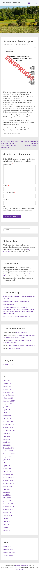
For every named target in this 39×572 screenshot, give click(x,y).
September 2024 (9, 430)
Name (6, 185)
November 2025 (8, 395)
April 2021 (6, 527)
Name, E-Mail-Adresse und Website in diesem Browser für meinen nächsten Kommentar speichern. (18, 211)
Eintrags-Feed (8, 549)
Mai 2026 (6, 380)
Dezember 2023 (8, 448)
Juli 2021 (6, 518)
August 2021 (7, 515)
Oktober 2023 (8, 451)
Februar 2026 (7, 389)
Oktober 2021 (8, 510)
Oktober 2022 (8, 480)
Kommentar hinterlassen (13, 133)
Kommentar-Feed (9, 552)
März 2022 (7, 498)
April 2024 (6, 442)
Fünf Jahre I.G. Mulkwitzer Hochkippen (16, 316)
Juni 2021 (6, 521)
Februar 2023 (7, 468)
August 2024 (7, 433)
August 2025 (7, 404)
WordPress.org (8, 555)
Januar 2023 (7, 471)
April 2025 (6, 410)
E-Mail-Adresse (9, 192)
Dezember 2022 (8, 474)
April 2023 (6, 465)
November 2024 (9, 424)
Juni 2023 (6, 460)
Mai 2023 (6, 463)
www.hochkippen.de (11, 3)
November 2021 (8, 507)
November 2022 (9, 477)
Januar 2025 (7, 418)
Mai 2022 (6, 492)
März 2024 (7, 445)
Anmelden (7, 546)
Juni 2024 (6, 436)
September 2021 (9, 512)
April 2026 (7, 383)
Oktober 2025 (8, 398)
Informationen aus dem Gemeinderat (16, 301)
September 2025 (9, 401)
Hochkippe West (9, 304)
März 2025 (7, 413)
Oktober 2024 (8, 427)
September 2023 (9, 454)
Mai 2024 (6, 439)
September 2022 (9, 483)
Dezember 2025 (8, 392)
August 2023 (7, 457)
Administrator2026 (24, 44)
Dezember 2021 (8, 504)
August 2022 (7, 486)
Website (6, 199)
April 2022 (7, 495)
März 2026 (7, 386)
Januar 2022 (7, 501)
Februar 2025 (7, 416)
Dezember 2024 (8, 421)
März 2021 (6, 530)
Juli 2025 (6, 407)
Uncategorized (8, 364)
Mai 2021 (6, 524)
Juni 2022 (6, 489)
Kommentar (8, 164)
